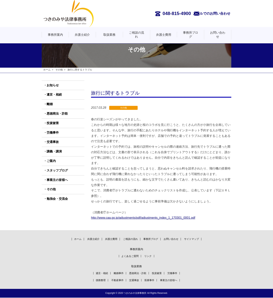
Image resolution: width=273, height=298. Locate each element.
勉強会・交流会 (57, 199)
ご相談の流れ (136, 34)
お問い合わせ (217, 34)
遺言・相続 (54, 94)
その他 (59, 69)
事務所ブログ (190, 34)
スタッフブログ (57, 170)
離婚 (50, 104)
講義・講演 (54, 151)
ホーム (47, 69)
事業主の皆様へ (57, 179)
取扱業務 (109, 34)
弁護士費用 (163, 34)
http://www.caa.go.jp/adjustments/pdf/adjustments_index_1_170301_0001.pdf (143, 218)
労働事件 (53, 132)
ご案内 (51, 161)
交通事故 (53, 142)
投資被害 (53, 123)
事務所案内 (55, 34)
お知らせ (53, 85)
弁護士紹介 (82, 34)
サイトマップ (197, 238)
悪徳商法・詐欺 (57, 113)
